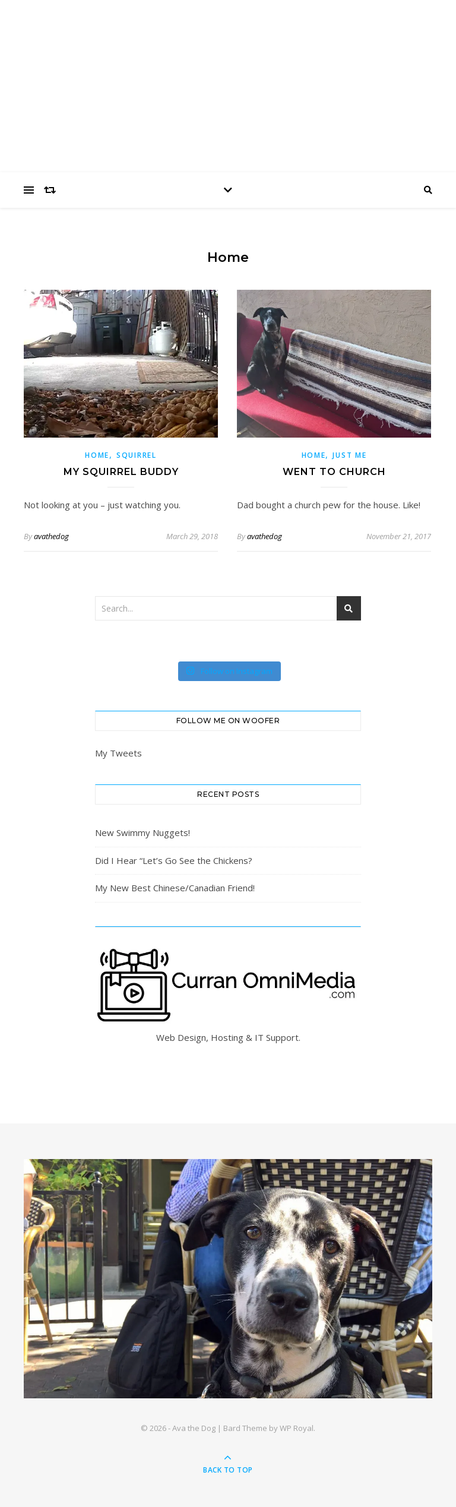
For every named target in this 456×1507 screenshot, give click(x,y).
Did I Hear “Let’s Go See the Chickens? (173, 860)
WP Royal (297, 1428)
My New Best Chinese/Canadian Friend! (175, 888)
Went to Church (334, 471)
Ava (228, 78)
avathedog (51, 536)
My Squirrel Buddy (121, 471)
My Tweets (118, 753)
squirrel (136, 455)
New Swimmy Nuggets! (142, 832)
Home (97, 455)
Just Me (349, 455)
